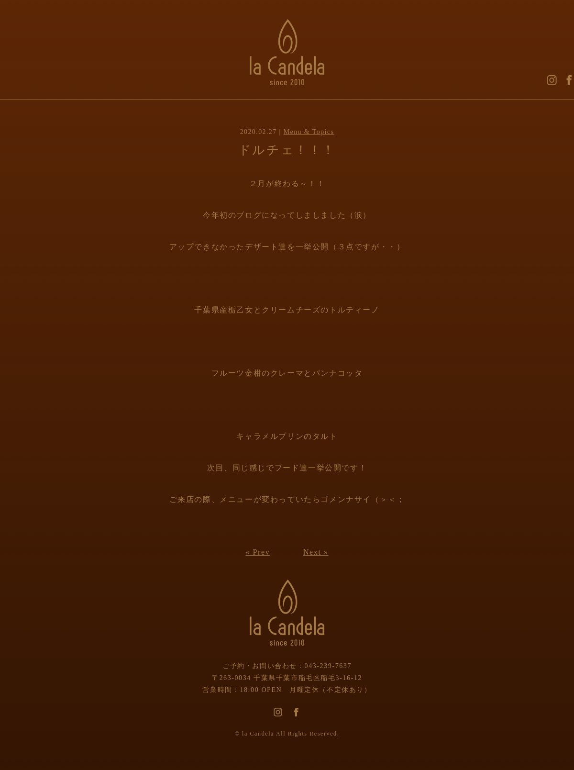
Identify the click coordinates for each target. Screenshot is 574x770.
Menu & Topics (309, 131)
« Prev (257, 552)
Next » (316, 552)
